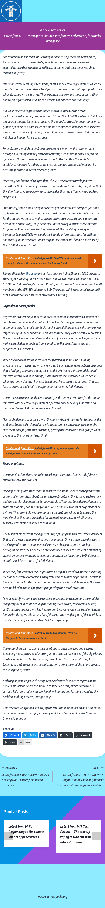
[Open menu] (102, 11)
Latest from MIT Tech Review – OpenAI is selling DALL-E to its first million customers (25, 776)
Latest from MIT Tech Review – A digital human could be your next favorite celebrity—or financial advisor (80, 776)
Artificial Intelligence (52, 30)
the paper (32, 273)
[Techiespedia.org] (11, 11)
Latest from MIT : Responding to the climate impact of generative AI (26, 832)
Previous (8, 836)
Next (96, 836)
